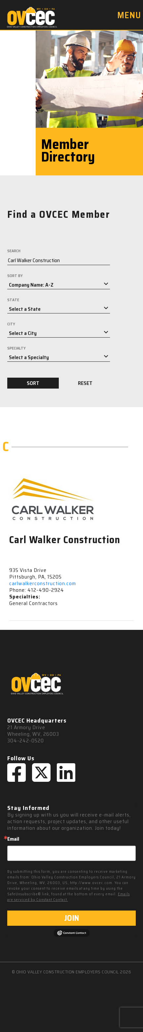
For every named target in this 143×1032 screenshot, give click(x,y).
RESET (85, 383)
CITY (11, 324)
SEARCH (13, 251)
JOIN (71, 918)
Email (13, 839)
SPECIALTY (16, 348)
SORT (33, 383)
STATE (13, 300)
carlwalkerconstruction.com (42, 583)
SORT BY (15, 275)
